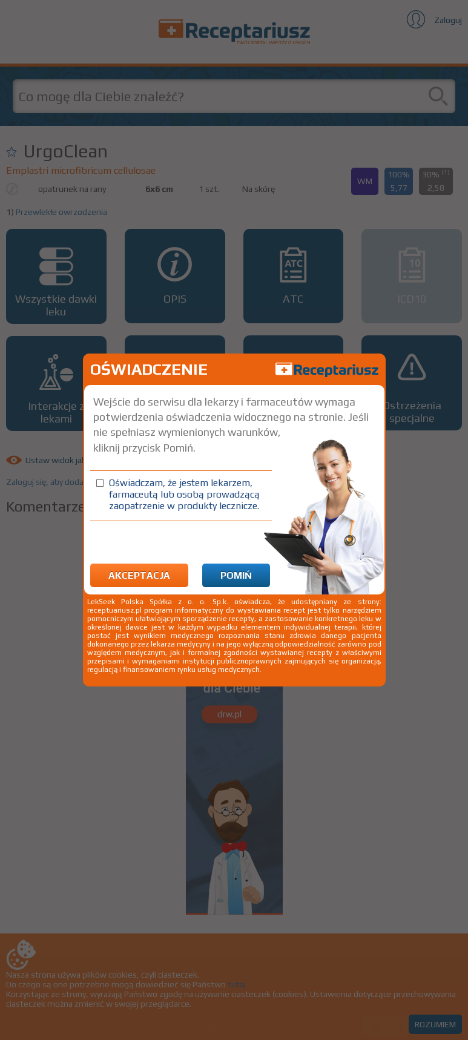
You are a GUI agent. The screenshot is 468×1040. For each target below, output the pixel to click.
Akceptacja (139, 575)
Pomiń (236, 575)
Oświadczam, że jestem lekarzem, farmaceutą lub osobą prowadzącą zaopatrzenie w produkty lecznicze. (184, 494)
